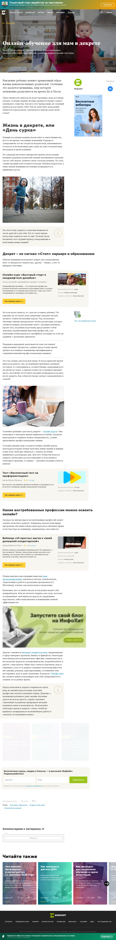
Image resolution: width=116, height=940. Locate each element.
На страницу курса (14, 301)
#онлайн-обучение (18, 805)
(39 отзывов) (31, 545)
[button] (106, 883)
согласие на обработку (33, 786)
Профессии (30, 12)
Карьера (9, 23)
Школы (50, 12)
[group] (19, 883)
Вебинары (61, 12)
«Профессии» (57, 673)
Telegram (83, 921)
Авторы (41, 12)
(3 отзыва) (31, 480)
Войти (109, 12)
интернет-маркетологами (34, 652)
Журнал (71, 12)
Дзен (92, 921)
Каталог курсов (16, 12)
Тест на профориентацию (85, 321)
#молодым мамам (12, 808)
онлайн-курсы (50, 431)
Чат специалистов (104, 921)
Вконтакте (72, 921)
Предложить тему (22, 921)
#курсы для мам (37, 805)
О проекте (8, 921)
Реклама (35, 921)
